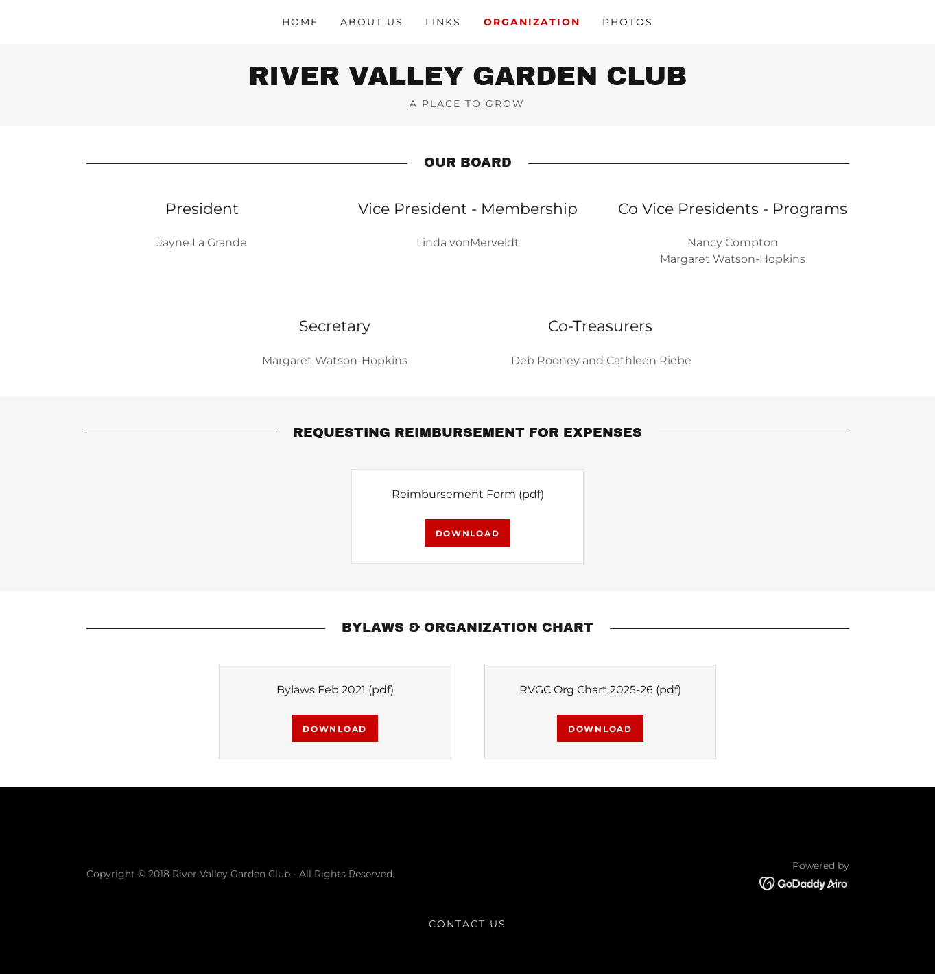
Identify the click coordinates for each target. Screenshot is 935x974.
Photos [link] (627, 22)
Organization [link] (532, 22)
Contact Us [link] (467, 924)
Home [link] (300, 22)
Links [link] (443, 22)
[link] (467, 81)
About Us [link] (371, 22)
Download (468, 533)
